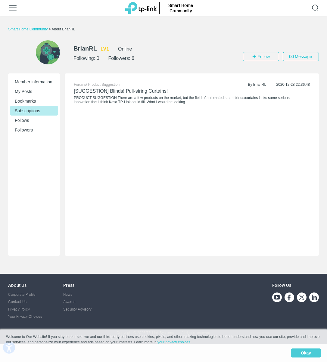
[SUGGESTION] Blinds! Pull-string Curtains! (121, 91)
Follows (22, 120)
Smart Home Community (28, 29)
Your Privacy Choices (25, 316)
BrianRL (259, 84)
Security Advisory (77, 309)
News (67, 294)
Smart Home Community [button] (180, 8)
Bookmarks (25, 101)
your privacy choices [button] (173, 342)
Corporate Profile (22, 294)
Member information (33, 81)
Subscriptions (27, 110)
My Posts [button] (23, 91)
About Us (17, 285)
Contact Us (17, 301)
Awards (69, 301)
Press (68, 285)
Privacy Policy (19, 309)
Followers (24, 130)
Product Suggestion (104, 84)
